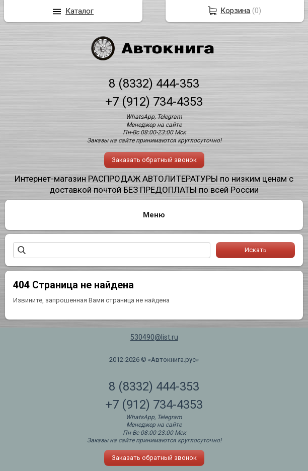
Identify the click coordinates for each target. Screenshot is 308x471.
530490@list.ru (154, 337)
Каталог (79, 11)
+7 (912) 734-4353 (154, 102)
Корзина (235, 10)
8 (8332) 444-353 (154, 83)
